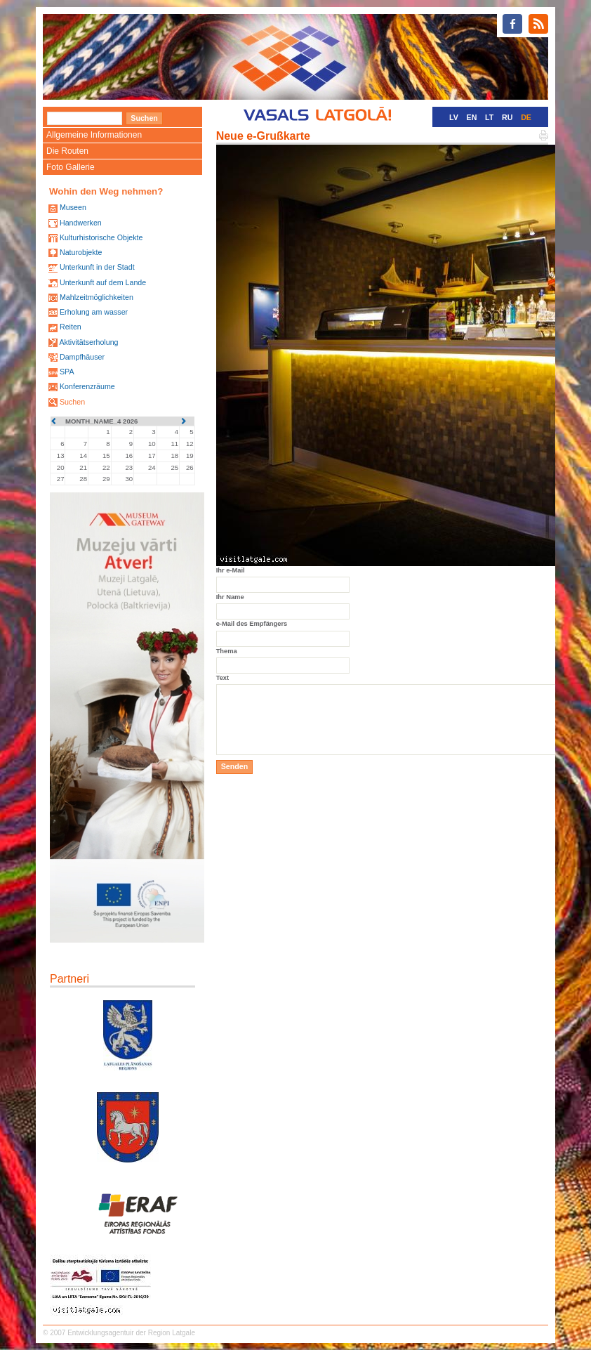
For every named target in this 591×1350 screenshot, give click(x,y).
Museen (73, 207)
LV (453, 117)
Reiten (70, 326)
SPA (67, 371)
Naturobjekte (81, 252)
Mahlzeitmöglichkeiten (96, 297)
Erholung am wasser (94, 312)
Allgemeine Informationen (94, 135)
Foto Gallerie (70, 167)
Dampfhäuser (82, 357)
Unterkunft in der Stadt (97, 267)
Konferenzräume (87, 386)
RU (507, 117)
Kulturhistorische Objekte (101, 237)
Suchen (72, 402)
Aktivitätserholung (88, 342)
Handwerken (81, 222)
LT (489, 117)
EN (472, 117)
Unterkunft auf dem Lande (103, 282)
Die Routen (67, 151)
